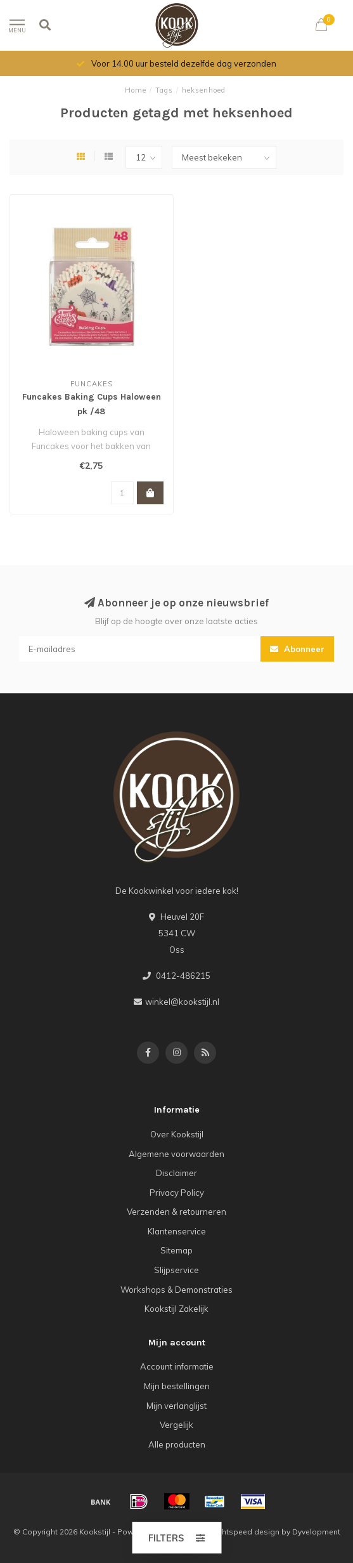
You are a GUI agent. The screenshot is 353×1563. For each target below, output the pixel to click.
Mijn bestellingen (177, 1386)
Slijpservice (176, 1270)
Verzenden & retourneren (176, 1212)
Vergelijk (176, 1425)
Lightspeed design (245, 1531)
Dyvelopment (316, 1531)
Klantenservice (177, 1231)
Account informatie (177, 1366)
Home (135, 90)
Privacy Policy (177, 1192)
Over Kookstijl (176, 1134)
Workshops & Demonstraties (176, 1290)
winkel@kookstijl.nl (182, 1002)
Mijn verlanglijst (176, 1406)
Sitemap (176, 1250)
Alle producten (176, 1444)
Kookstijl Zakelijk (176, 1309)
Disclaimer (176, 1173)
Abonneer (297, 649)
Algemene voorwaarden (176, 1154)
